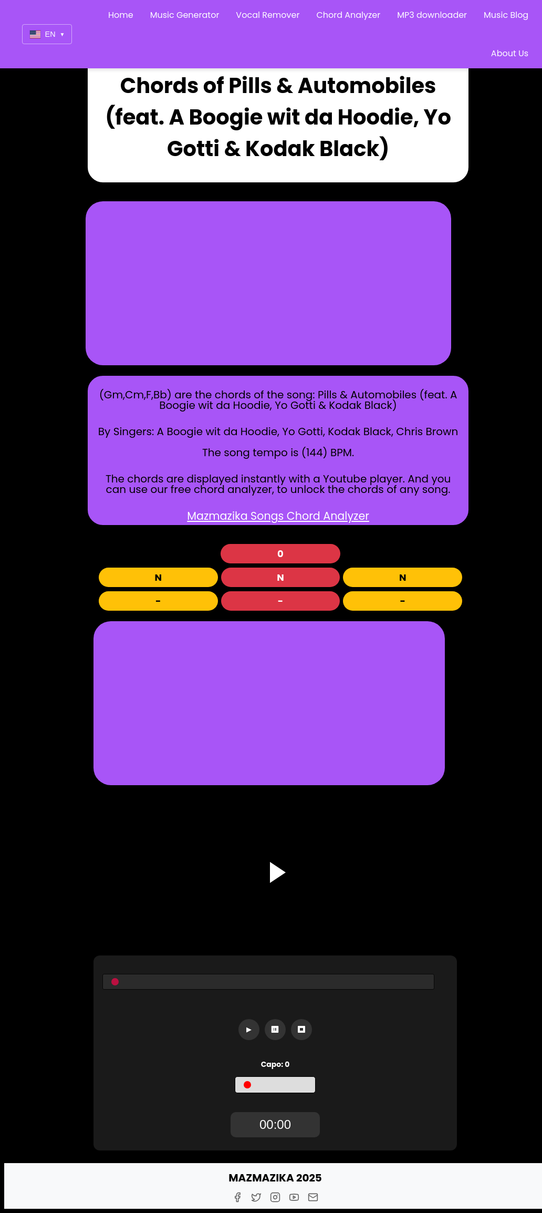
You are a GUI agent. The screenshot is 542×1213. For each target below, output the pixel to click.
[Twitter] (256, 1197)
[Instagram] (275, 1197)
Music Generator (185, 15)
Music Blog (506, 15)
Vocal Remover (267, 15)
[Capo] (275, 1084)
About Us (509, 53)
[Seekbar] (268, 982)
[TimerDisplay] (275, 1124)
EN (47, 34)
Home (120, 15)
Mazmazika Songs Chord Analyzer (278, 515)
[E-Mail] (313, 1197)
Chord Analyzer (348, 15)
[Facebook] (237, 1197)
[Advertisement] (269, 283)
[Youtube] (294, 1197)
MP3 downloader (432, 15)
